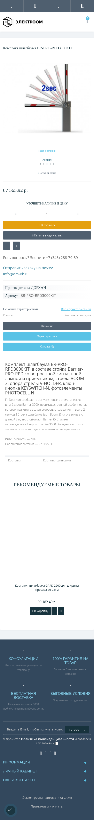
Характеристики (47, 336)
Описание (47, 326)
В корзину (40, 611)
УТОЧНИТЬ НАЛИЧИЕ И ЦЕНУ (47, 203)
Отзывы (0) (47, 346)
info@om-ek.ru (16, 273)
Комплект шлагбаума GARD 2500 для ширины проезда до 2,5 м (47, 588)
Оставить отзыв (48, 172)
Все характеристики (76, 309)
